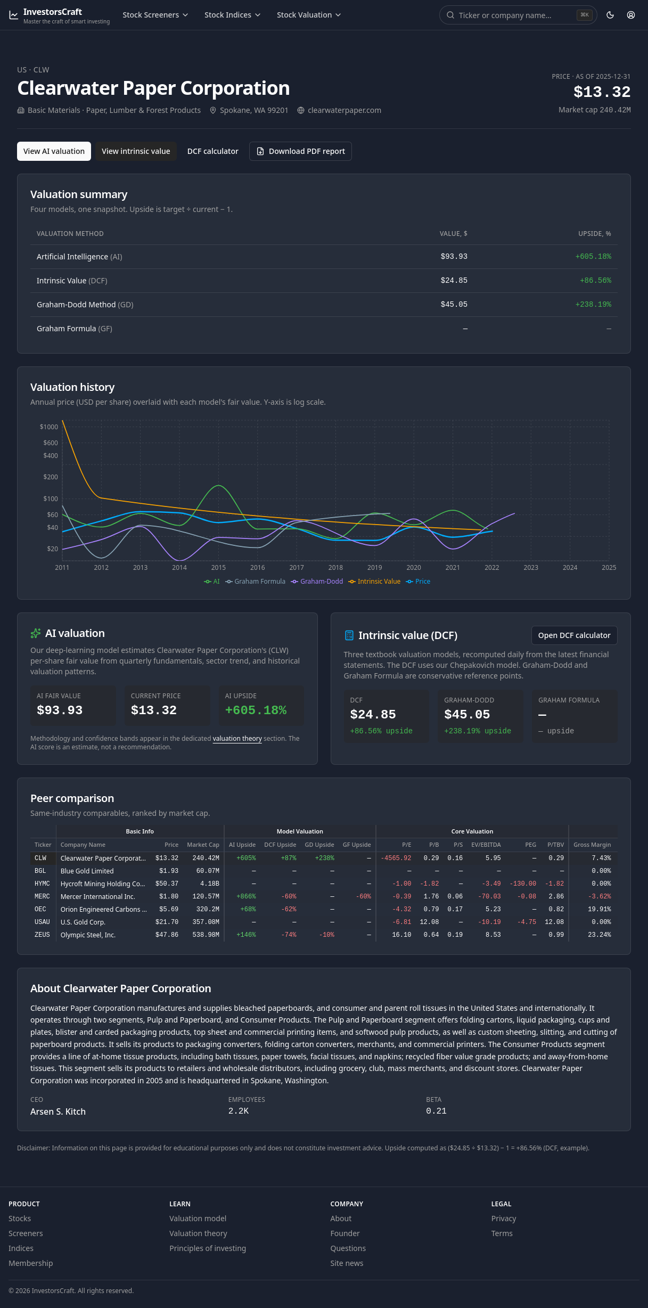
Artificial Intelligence (79, 256)
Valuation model (197, 1218)
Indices (21, 1248)
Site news (347, 1263)
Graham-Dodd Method (85, 304)
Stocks (20, 1218)
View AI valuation (54, 151)
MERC (42, 897)
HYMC (42, 884)
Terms (502, 1233)
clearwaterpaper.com (344, 110)
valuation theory (237, 738)
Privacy (503, 1218)
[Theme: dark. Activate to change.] (610, 15)
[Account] (630, 15)
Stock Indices (233, 15)
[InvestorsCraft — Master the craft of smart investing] (59, 15)
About (341, 1218)
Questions (348, 1248)
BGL (40, 871)
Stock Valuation (309, 15)
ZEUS (42, 935)
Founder (345, 1233)
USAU (42, 922)
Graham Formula (74, 328)
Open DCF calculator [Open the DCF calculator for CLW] (574, 635)
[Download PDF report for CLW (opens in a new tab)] (300, 151)
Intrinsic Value (72, 280)
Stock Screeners (156, 15)
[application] (324, 501)
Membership (31, 1263)
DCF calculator (213, 151)
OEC (40, 909)
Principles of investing (207, 1248)
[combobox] (517, 15)
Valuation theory (198, 1233)
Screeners (26, 1233)
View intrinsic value (136, 151)
